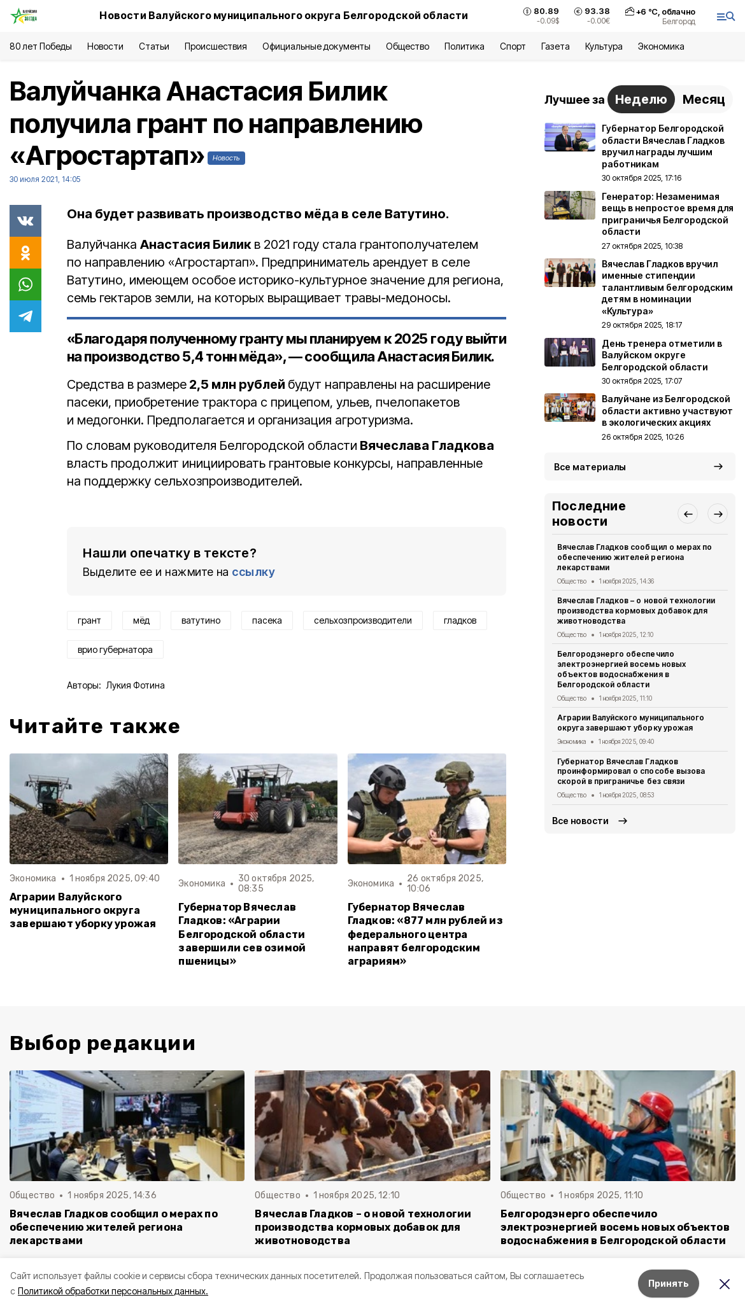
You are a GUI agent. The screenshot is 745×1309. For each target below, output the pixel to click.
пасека (267, 620)
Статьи (154, 46)
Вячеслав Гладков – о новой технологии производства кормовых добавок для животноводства (636, 611)
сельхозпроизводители (363, 620)
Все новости (580, 820)
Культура (603, 46)
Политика (464, 46)
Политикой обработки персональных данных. (113, 1290)
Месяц (704, 99)
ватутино (200, 620)
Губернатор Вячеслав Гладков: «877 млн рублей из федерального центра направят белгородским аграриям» (425, 934)
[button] (688, 513)
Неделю (641, 99)
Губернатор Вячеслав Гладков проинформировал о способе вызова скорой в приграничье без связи (631, 772)
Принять (668, 1283)
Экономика (661, 46)
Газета (555, 46)
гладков (460, 620)
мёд (141, 620)
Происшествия (216, 46)
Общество (407, 46)
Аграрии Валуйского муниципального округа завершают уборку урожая (83, 910)
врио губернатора (115, 649)
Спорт (513, 46)
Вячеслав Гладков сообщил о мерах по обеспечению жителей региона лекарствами (634, 557)
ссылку (253, 571)
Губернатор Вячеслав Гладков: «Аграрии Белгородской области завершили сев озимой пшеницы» (242, 934)
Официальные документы (316, 46)
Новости (105, 46)
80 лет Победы (41, 46)
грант (89, 620)
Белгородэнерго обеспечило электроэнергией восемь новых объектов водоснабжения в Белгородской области (621, 669)
